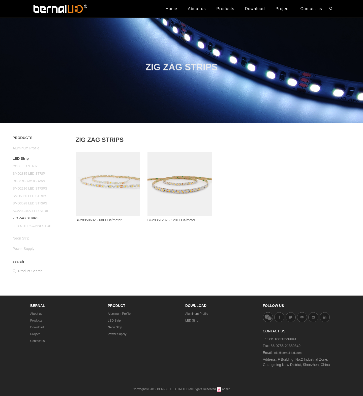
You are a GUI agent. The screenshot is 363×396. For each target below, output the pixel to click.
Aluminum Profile (119, 313)
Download (37, 327)
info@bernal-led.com (287, 353)
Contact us (37, 341)
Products (36, 320)
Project (35, 334)
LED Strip (114, 320)
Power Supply (117, 334)
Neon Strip (115, 327)
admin (226, 389)
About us (36, 313)
